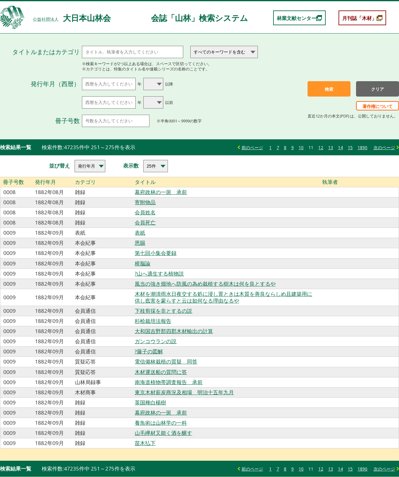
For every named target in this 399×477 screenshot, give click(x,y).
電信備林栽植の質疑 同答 (166, 361)
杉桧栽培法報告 (153, 320)
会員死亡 (145, 222)
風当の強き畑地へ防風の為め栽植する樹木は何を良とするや (205, 283)
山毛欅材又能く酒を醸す (163, 432)
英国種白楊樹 (150, 402)
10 (301, 147)
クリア (377, 89)
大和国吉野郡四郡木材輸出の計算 (174, 331)
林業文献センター (296, 18)
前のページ (252, 147)
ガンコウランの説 (155, 341)
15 (350, 147)
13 (330, 147)
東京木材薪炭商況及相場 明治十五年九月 (184, 392)
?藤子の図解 (149, 351)
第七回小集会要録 (155, 252)
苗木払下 (145, 443)
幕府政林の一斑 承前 (161, 192)
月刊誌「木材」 (359, 18)
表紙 (140, 232)
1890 (362, 147)
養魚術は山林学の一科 (161, 422)
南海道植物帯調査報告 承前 (169, 382)
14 (340, 147)
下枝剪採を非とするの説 (163, 310)
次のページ (384, 147)
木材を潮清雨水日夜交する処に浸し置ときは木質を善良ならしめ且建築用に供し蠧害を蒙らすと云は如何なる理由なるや (223, 297)
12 (320, 147)
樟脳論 (142, 263)
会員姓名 (145, 212)
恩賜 (140, 242)
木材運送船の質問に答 (161, 372)
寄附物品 (145, 202)
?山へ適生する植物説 (159, 273)
